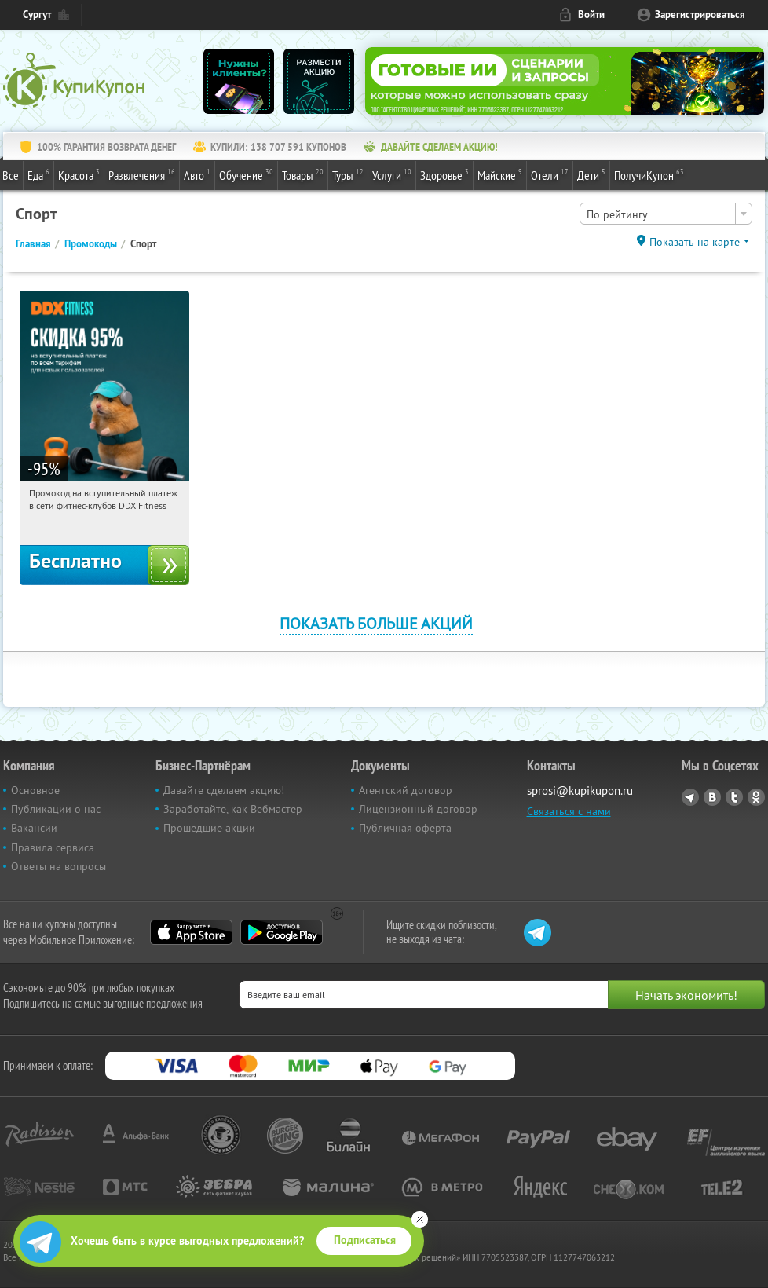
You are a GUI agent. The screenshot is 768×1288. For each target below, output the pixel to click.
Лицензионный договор (418, 809)
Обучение (246, 174)
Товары (303, 174)
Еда (38, 174)
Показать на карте (694, 242)
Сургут (37, 14)
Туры (348, 174)
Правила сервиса (52, 847)
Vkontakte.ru (712, 797)
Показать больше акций (376, 623)
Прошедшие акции (209, 828)
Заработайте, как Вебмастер (232, 809)
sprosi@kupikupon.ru (580, 790)
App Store (191, 932)
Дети (591, 174)
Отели (550, 174)
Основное (35, 790)
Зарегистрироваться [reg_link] (700, 14)
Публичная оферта (405, 828)
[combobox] (666, 214)
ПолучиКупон (649, 174)
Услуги (391, 174)
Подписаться (365, 1240)
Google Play (281, 932)
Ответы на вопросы (58, 866)
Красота (79, 174)
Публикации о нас (56, 809)
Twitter (734, 797)
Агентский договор (405, 790)
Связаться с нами (569, 811)
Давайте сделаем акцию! (223, 790)
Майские (499, 174)
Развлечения (141, 174)
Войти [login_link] (591, 14)
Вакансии (34, 828)
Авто (197, 174)
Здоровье (444, 174)
